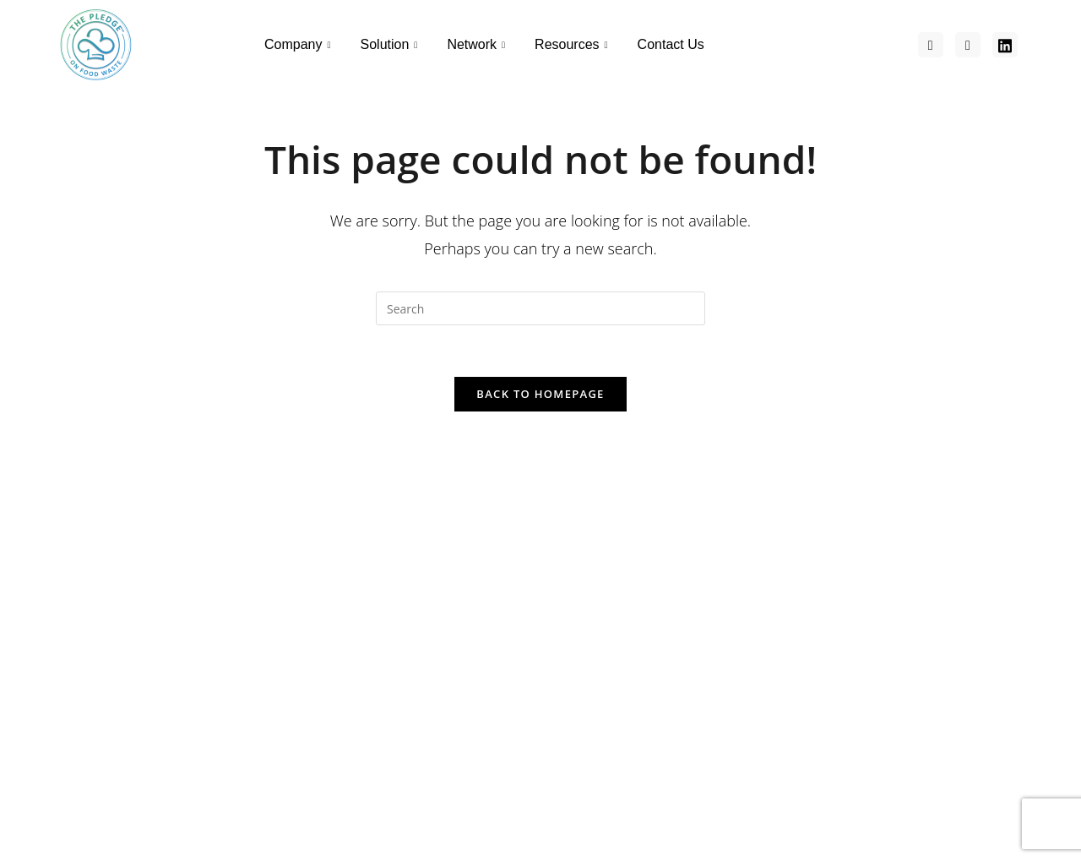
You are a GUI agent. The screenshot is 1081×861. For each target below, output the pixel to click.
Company (299, 44)
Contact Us (671, 44)
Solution (391, 44)
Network (478, 44)
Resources (573, 44)
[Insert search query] (540, 308)
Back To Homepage (540, 393)
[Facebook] (930, 44)
